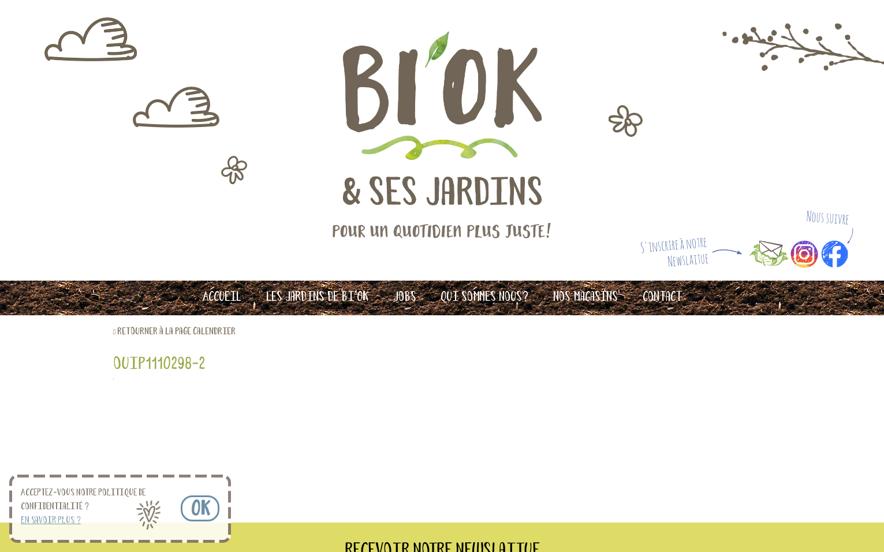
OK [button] (200, 509)
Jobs (404, 297)
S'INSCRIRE (566, 452)
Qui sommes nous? (484, 297)
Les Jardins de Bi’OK (317, 297)
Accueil (221, 297)
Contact (662, 297)
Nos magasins (585, 297)
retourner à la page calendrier (176, 332)
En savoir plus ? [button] (51, 520)
